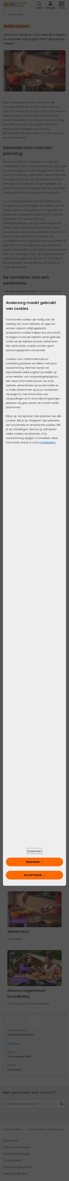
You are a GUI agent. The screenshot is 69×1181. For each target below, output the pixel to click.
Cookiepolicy (47, 442)
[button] (34, 851)
